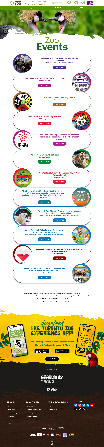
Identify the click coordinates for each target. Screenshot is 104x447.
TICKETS (69, 3)
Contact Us (10, 420)
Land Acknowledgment (13, 413)
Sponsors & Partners (32, 416)
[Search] (58, 3)
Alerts (50, 406)
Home (9, 406)
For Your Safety (53, 409)
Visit (20, 8)
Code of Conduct (53, 413)
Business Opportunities (33, 413)
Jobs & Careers (31, 406)
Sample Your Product (32, 420)
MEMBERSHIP (76, 3)
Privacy (9, 423)
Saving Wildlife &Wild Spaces (57, 8)
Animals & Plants (44, 8)
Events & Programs (82, 8)
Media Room (11, 416)
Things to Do (32, 8)
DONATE (83, 3)
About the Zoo (11, 409)
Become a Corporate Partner (34, 409)
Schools (70, 8)
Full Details (52, 361)
